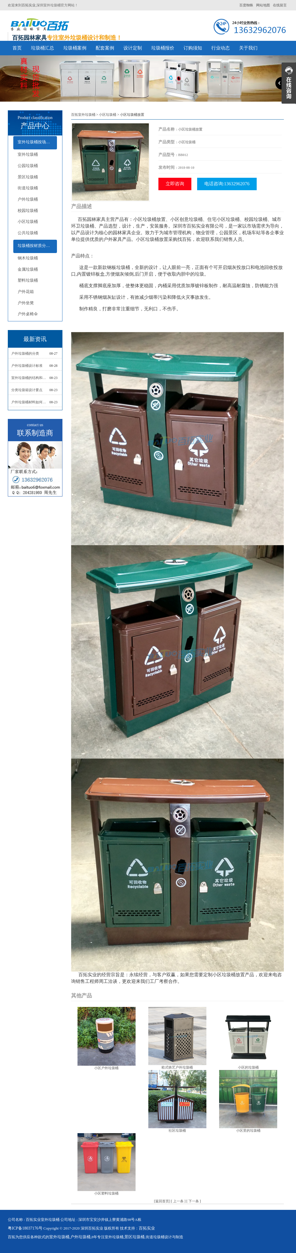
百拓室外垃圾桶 (83, 115)
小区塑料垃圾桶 (106, 1193)
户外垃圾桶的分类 (25, 353)
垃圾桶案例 (74, 47)
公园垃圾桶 (28, 166)
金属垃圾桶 (28, 269)
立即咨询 (175, 183)
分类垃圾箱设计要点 (26, 390)
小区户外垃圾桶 (106, 1068)
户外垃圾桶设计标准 (26, 366)
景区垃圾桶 (28, 177)
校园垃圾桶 (28, 210)
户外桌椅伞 (28, 314)
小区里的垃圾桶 (248, 1131)
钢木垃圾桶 (28, 258)
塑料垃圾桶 (28, 280)
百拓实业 (29, 5)
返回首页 (162, 1201)
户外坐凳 (26, 303)
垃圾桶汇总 (42, 47)
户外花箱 (26, 292)
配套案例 (105, 47)
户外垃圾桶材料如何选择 (30, 402)
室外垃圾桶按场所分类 (37, 142)
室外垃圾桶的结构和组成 (30, 378)
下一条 (193, 1201)
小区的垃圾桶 (248, 1067)
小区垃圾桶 (28, 221)
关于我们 (248, 47)
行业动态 (220, 47)
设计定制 (132, 47)
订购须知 (193, 47)
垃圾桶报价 (162, 47)
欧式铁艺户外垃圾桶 (177, 1067)
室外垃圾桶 (28, 154)
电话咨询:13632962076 (226, 183)
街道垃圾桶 (28, 188)
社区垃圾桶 (177, 1131)
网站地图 (263, 5)
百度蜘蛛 (246, 5)
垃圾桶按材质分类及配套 (37, 245)
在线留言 (280, 5)
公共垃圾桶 (28, 233)
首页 (17, 47)
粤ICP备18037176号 (25, 1228)
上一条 (178, 1201)
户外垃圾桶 (28, 199)
